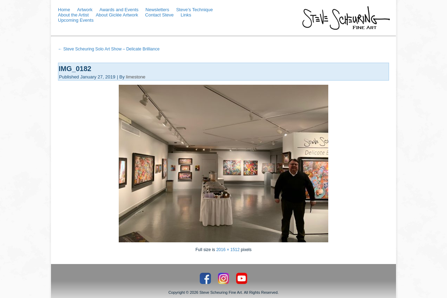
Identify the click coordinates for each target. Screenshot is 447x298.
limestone (136, 76)
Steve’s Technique (194, 9)
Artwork (85, 9)
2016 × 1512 (228, 249)
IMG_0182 (75, 68)
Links (186, 15)
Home (64, 9)
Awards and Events (119, 9)
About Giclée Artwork (117, 15)
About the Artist (73, 15)
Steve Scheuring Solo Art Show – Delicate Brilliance (109, 49)
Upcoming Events (76, 20)
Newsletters (157, 9)
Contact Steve (159, 15)
